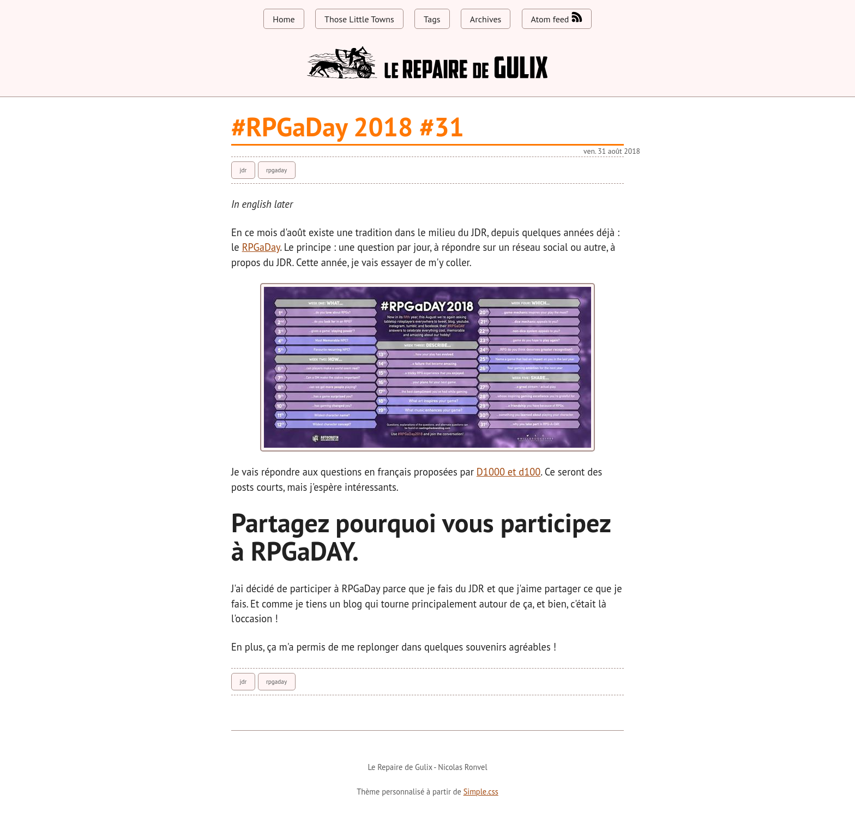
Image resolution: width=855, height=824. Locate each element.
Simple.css (480, 791)
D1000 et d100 (508, 471)
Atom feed (556, 18)
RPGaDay (261, 247)
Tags (432, 19)
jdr (242, 170)
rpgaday (276, 170)
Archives (485, 19)
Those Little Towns (359, 19)
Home (283, 19)
